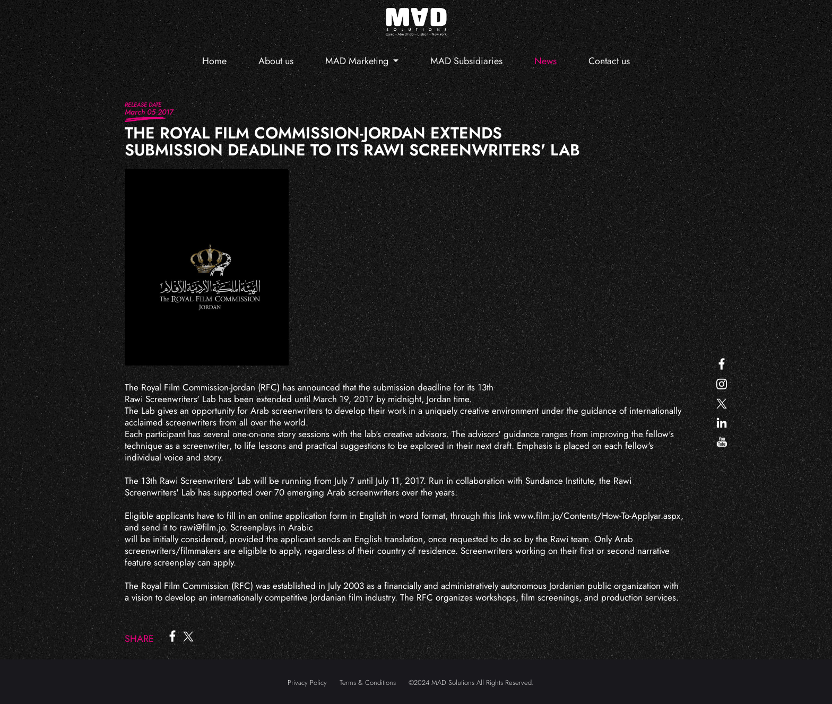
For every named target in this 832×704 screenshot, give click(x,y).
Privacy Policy (307, 682)
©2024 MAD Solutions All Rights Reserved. (471, 682)
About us (275, 61)
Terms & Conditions (368, 682)
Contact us (609, 61)
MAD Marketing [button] (358, 61)
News (545, 61)
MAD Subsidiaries (466, 61)
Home (214, 61)
